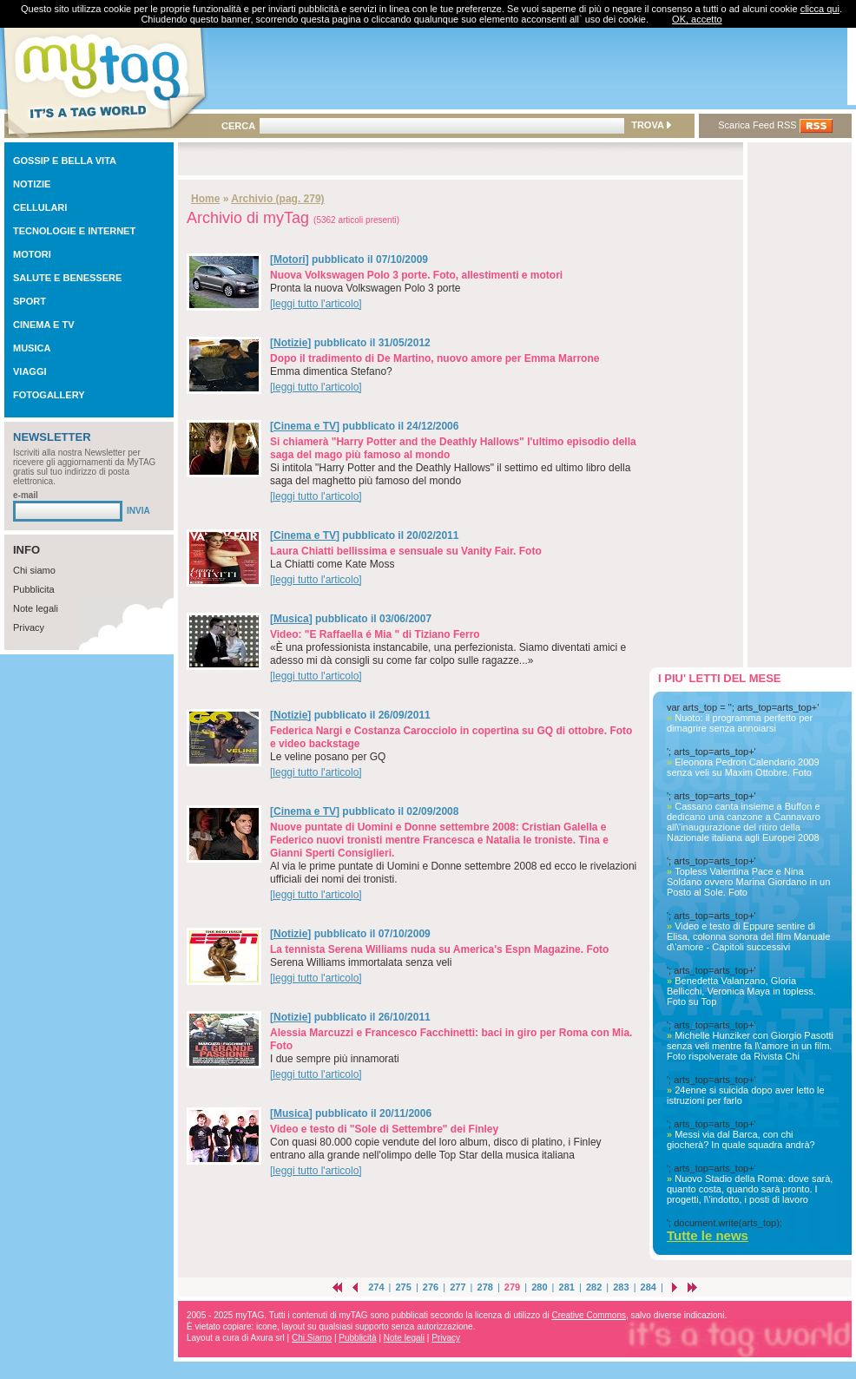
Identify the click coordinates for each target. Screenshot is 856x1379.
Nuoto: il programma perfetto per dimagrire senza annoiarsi (740, 722)
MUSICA (31, 348)
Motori (289, 259)
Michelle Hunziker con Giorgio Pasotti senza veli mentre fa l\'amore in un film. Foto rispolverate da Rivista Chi (750, 1045)
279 (512, 1287)
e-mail (25, 495)
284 (648, 1287)
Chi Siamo (312, 1338)
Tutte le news (707, 1235)
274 (376, 1287)
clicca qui (820, 8)
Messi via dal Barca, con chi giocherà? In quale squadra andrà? (741, 1139)
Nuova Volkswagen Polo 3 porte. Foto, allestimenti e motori (416, 275)
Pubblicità (357, 1338)
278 (485, 1287)
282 (594, 1287)
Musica (291, 619)
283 (621, 1287)
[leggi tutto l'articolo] (316, 304)
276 (430, 1287)
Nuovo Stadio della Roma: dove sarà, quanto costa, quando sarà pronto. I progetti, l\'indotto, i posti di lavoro (750, 1189)
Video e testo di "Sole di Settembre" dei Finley (384, 1129)
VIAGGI (30, 371)
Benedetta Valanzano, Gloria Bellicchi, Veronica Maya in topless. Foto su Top (741, 991)
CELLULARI (40, 207)
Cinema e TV (304, 426)
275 (403, 1287)
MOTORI (32, 254)
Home (205, 199)
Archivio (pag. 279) (277, 199)
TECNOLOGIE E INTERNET (74, 231)
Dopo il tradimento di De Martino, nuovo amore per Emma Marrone (434, 358)
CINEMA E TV (44, 324)
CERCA (238, 126)
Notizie (290, 343)
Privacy (28, 627)
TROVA (650, 125)
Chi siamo (34, 570)
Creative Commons (588, 1315)
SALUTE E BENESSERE (67, 278)
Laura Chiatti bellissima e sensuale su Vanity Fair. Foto (406, 551)
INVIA (138, 510)
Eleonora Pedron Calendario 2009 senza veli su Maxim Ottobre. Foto (743, 767)
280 (539, 1287)
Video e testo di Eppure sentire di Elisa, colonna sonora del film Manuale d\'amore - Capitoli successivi (748, 936)
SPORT (29, 301)
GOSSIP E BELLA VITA (64, 160)
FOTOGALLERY (49, 395)
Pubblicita (34, 589)
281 (567, 1287)
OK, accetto (696, 19)
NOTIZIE (31, 184)
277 (457, 1287)
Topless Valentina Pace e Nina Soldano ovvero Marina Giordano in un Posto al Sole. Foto (748, 881)
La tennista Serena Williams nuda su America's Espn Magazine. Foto (439, 949)
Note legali (35, 608)
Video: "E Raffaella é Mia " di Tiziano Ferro (375, 634)
